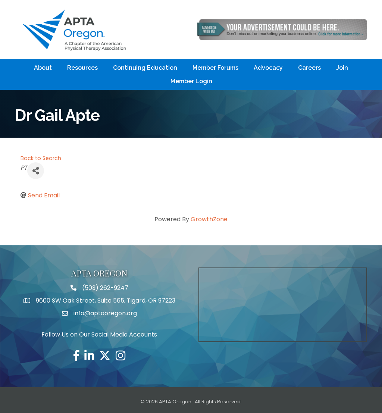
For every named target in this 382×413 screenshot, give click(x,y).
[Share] (35, 170)
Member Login (191, 81)
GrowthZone (209, 219)
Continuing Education (145, 67)
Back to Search (41, 158)
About (43, 67)
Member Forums (215, 67)
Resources (82, 67)
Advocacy (268, 67)
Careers (309, 67)
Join (342, 67)
